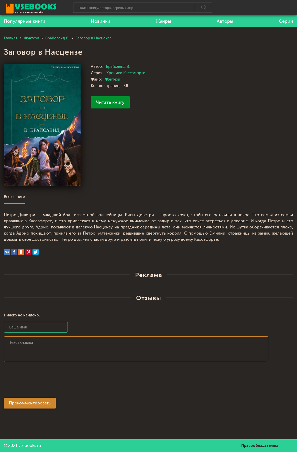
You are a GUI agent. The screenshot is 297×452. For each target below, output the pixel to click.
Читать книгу (110, 102)
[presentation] (43, 381)
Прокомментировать (30, 403)
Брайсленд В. (118, 66)
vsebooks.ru (29, 445)
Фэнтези (112, 79)
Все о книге (14, 197)
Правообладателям (259, 445)
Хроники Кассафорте (125, 73)
